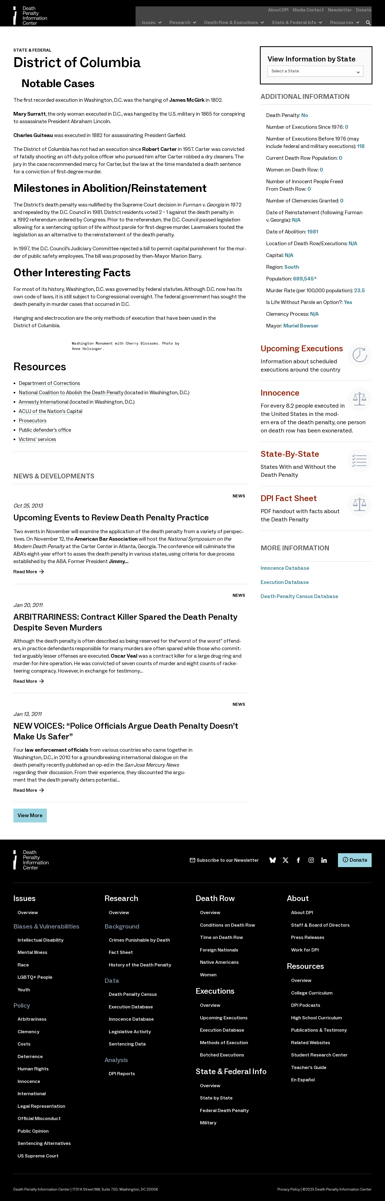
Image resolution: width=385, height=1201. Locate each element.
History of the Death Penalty (140, 963)
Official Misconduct (39, 1117)
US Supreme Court (38, 1154)
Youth (24, 988)
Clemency (28, 1030)
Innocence (29, 1079)
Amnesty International (44, 401)
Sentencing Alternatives (44, 1141)
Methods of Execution (224, 1041)
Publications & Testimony (319, 1028)
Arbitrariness (32, 1017)
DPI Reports (122, 1072)
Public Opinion (33, 1129)
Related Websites (310, 1041)
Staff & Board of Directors (320, 923)
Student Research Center (319, 1053)
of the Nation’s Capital (51, 410)
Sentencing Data (127, 1042)
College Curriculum (312, 991)
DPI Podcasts (305, 1003)
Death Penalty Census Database (300, 595)
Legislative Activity (130, 1030)
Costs (24, 1042)
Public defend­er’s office (45, 428)
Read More (25, 570)
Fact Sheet (121, 950)
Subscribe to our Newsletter (228, 858)
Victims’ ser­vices (37, 437)
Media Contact (313, 9)
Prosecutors (33, 419)
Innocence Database (285, 568)
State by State (216, 1096)
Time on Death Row (221, 935)
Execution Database (285, 582)
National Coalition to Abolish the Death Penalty (73, 392)
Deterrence (30, 1055)
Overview (28, 911)
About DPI (285, 9)
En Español (303, 1078)
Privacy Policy (289, 1187)
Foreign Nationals (219, 948)
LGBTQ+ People (35, 975)
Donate (364, 9)
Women (208, 973)
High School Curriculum (316, 1016)
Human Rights (33, 1067)
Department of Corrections (50, 383)
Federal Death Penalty (224, 1109)
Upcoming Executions (224, 1016)
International (32, 1092)
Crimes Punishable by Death (139, 938)
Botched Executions (222, 1053)
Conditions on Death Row (227, 923)
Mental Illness (32, 950)
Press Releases (307, 935)
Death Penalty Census (133, 992)
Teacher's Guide (308, 1066)
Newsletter (342, 9)
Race (23, 963)
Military (208, 1121)
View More (30, 813)
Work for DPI (305, 948)
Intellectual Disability (40, 938)
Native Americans (219, 960)
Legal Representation (41, 1104)
